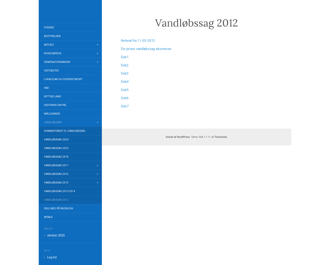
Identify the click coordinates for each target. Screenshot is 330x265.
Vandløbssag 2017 (56, 165)
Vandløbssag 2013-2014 (59, 191)
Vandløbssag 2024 (56, 139)
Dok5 (125, 90)
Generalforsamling (57, 62)
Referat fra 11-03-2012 (138, 41)
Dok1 (125, 57)
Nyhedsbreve (52, 53)
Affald (48, 217)
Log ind (52, 257)
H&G (46, 87)
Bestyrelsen (52, 36)
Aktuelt (49, 44)
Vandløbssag (53, 122)
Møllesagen (52, 113)
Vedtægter (51, 70)
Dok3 (125, 73)
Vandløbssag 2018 (56, 156)
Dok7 (125, 106)
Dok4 (125, 82)
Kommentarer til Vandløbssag (64, 130)
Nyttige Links (52, 96)
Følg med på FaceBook (58, 208)
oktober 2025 (56, 235)
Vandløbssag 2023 (56, 148)
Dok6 (125, 98)
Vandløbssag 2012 (56, 199)
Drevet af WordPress (178, 137)
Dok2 (125, 65)
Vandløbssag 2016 (56, 174)
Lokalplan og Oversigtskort (63, 79)
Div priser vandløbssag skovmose (146, 49)
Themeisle (220, 137)
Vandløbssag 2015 (56, 182)
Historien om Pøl (55, 105)
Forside (49, 27)
